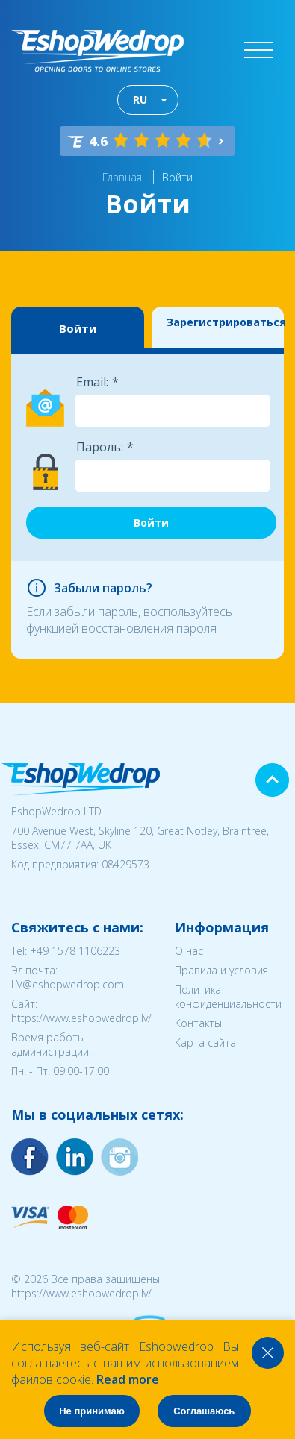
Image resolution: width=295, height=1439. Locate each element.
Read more (127, 1379)
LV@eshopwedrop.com (67, 984)
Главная (122, 177)
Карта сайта (205, 1042)
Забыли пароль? (103, 588)
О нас (189, 951)
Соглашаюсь (204, 1411)
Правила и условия (221, 970)
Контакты (198, 1023)
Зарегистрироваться (226, 322)
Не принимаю (92, 1411)
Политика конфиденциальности (228, 996)
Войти (177, 177)
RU (140, 100)
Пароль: (99, 447)
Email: (92, 382)
